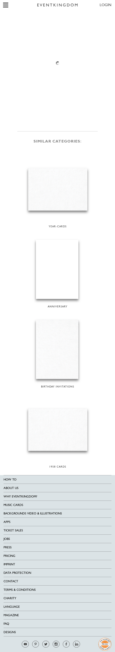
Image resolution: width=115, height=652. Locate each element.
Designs (10, 632)
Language (12, 606)
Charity (10, 598)
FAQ (6, 623)
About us (11, 488)
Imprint (9, 564)
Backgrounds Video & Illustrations (33, 513)
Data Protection (17, 573)
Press (8, 547)
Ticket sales (13, 530)
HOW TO (10, 479)
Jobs (7, 539)
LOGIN (105, 5)
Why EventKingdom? (20, 496)
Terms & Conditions (20, 589)
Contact (11, 581)
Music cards (13, 505)
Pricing (9, 556)
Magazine (11, 615)
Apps (7, 522)
